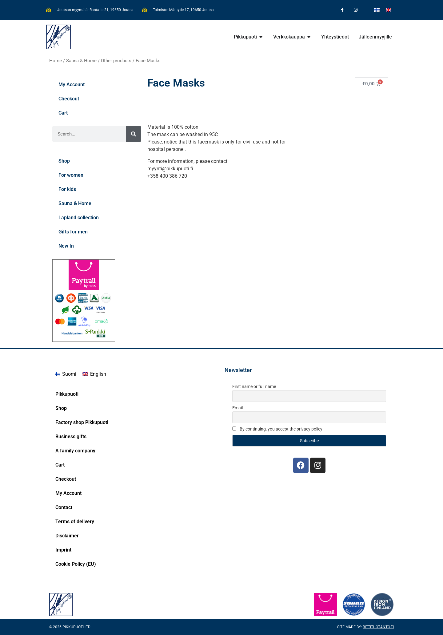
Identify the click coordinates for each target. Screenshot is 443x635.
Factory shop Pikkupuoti (81, 423)
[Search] (133, 134)
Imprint (63, 550)
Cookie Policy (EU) (75, 564)
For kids (67, 190)
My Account (71, 85)
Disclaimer (67, 536)
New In (66, 246)
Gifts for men (73, 232)
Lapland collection (78, 218)
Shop (64, 161)
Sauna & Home (81, 61)
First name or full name (254, 387)
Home (55, 61)
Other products (116, 61)
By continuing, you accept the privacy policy (277, 429)
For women (70, 176)
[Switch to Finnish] (377, 10)
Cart (63, 113)
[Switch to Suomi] (65, 374)
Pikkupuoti (66, 394)
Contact (63, 508)
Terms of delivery (74, 522)
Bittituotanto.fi (378, 627)
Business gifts (70, 437)
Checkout (68, 99)
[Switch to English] (388, 10)
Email (237, 408)
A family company (75, 451)
